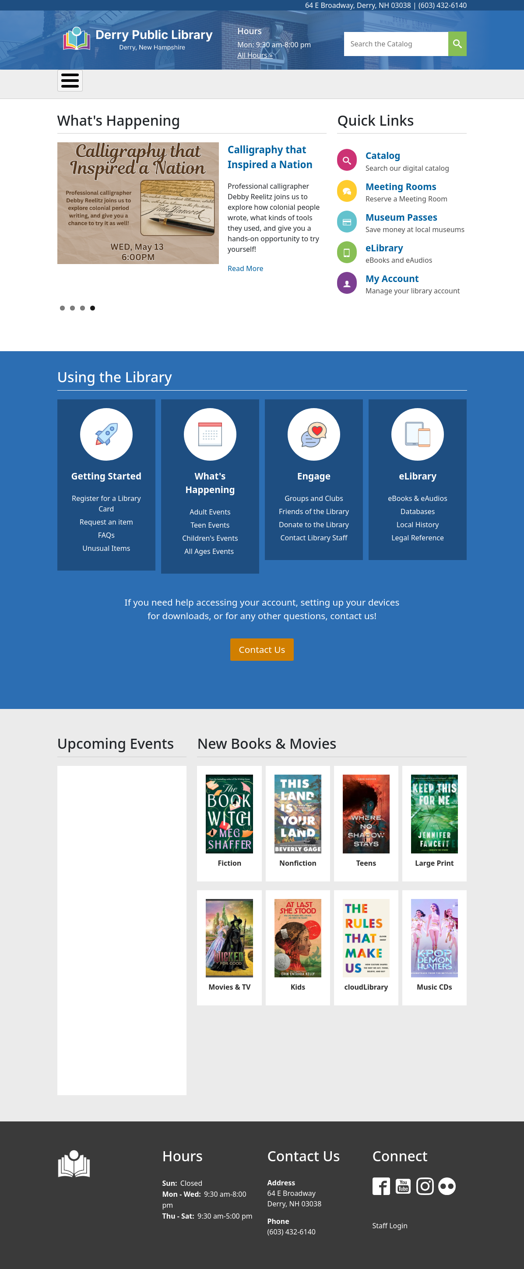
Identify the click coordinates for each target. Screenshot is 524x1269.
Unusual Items (106, 547)
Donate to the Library (314, 523)
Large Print (434, 862)
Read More (245, 267)
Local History (418, 523)
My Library (91, 83)
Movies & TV (229, 986)
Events (152, 83)
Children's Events (210, 537)
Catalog (383, 154)
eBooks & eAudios (417, 497)
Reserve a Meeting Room (406, 197)
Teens (365, 83)
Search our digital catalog (407, 167)
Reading (207, 83)
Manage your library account (413, 289)
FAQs (106, 534)
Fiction (229, 862)
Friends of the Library (314, 510)
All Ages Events (209, 550)
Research (268, 83)
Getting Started (106, 475)
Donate (417, 83)
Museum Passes (401, 216)
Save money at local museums (415, 228)
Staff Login (390, 1224)
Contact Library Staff (313, 536)
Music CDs (434, 986)
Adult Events (210, 510)
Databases (418, 510)
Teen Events (209, 524)
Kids (321, 83)
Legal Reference (417, 536)
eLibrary (384, 246)
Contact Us (262, 648)
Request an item (106, 520)
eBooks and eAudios (399, 259)
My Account (392, 277)
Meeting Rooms (401, 185)
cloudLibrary (366, 986)
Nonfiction (298, 862)
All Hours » (255, 55)
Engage (314, 475)
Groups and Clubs (314, 497)
